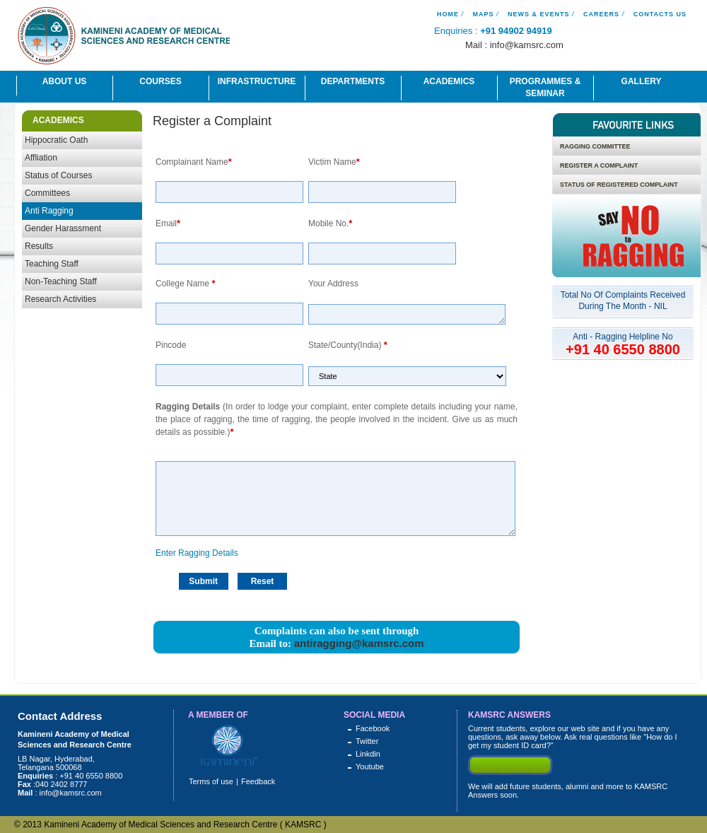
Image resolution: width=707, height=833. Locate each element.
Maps (482, 14)
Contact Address (60, 716)
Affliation (41, 158)
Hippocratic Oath (56, 140)
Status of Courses (58, 175)
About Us (64, 81)
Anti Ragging (49, 211)
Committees (47, 193)
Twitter (367, 741)
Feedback (258, 781)
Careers (601, 14)
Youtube (370, 766)
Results (39, 246)
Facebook (373, 728)
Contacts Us (659, 14)
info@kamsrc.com (526, 45)
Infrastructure (257, 81)
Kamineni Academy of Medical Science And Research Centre (124, 38)
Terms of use (211, 781)
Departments (353, 81)
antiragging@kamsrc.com (359, 643)
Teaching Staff (51, 264)
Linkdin (368, 754)
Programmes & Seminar (545, 87)
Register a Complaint (212, 121)
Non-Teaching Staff (61, 281)
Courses (160, 81)
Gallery (641, 81)
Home (448, 14)
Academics (449, 81)
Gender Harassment (63, 228)
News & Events (539, 14)
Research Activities (60, 299)
